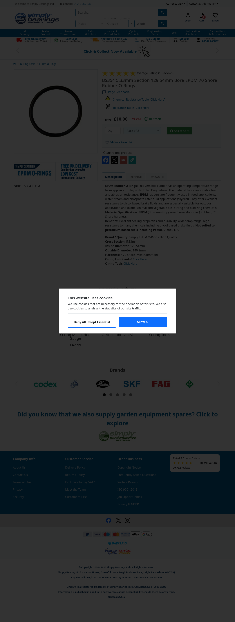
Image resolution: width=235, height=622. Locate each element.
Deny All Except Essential (92, 322)
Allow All (143, 322)
